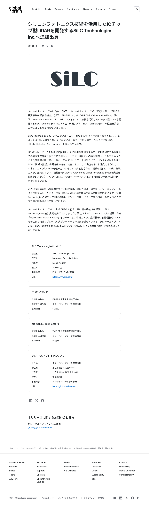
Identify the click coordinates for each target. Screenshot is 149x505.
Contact (113, 9)
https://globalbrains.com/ (64, 386)
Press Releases (71, 466)
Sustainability (98, 474)
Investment (42, 466)
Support (41, 470)
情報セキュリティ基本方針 (94, 498)
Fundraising (124, 466)
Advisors (13, 479)
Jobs (94, 479)
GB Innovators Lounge (43, 480)
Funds (48, 9)
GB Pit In (41, 474)
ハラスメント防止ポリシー (68, 498)
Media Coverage (127, 470)
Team (12, 474)
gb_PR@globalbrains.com (40, 427)
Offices (95, 470)
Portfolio (36, 9)
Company (96, 466)
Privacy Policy (48, 498)
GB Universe (70, 470)
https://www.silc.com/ (62, 277)
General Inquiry (126, 474)
